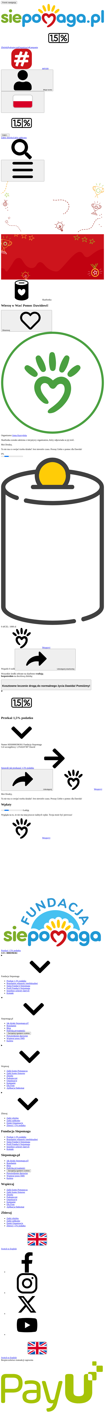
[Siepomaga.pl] (52, 26)
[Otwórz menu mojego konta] (27, 80)
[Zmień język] (22, 102)
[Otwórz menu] (22, 170)
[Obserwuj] (26, 321)
